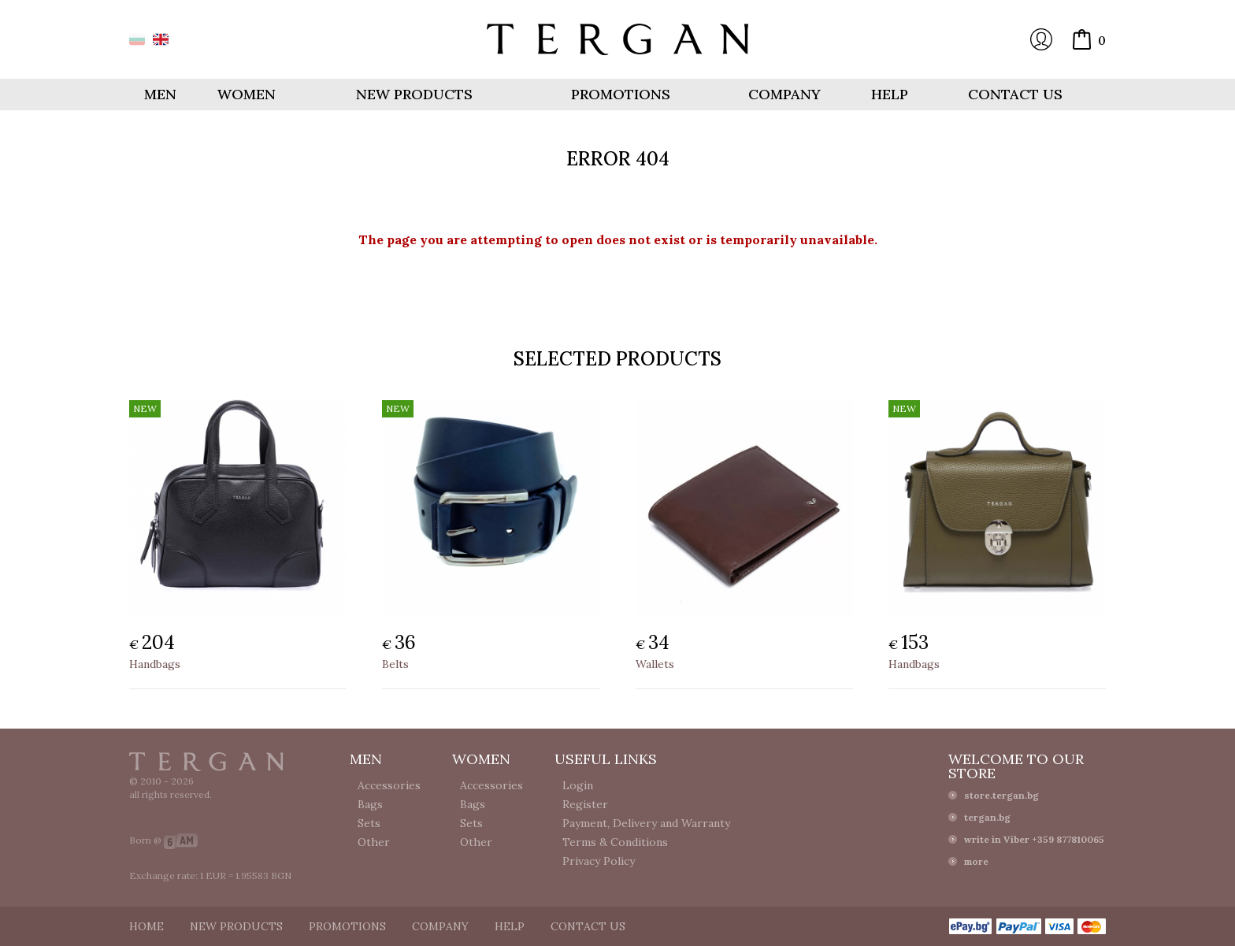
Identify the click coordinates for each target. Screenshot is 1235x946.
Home (146, 926)
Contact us (1015, 94)
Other (374, 842)
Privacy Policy (598, 861)
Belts (395, 664)
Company (784, 94)
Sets (369, 823)
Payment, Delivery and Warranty (646, 823)
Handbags (154, 664)
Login (1041, 39)
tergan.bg (987, 817)
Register (585, 804)
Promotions (620, 94)
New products (414, 94)
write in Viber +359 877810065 (1034, 839)
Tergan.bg (206, 761)
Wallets (655, 664)
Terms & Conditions (615, 842)
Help (889, 94)
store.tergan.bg (1001, 795)
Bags (370, 804)
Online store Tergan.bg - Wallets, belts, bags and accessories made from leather (617, 39)
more (976, 861)
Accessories (389, 785)
